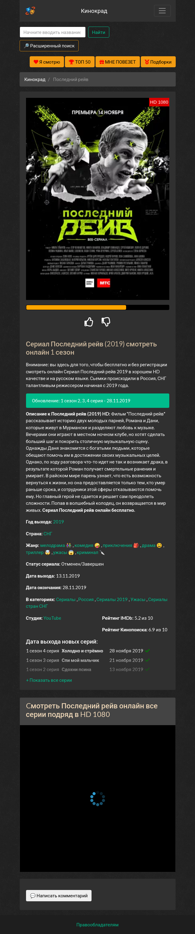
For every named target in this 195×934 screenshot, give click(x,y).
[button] (49, 680)
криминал (88, 552)
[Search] (53, 32)
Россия (86, 599)
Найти (98, 32)
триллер (35, 552)
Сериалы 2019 (112, 599)
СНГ (47, 533)
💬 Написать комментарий (59, 895)
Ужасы (138, 599)
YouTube (52, 618)
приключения (118, 545)
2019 (58, 521)
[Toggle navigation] (162, 11)
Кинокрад (94, 10)
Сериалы (66, 599)
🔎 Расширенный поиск (49, 45)
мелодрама (53, 545)
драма (149, 545)
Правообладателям (98, 924)
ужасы (60, 552)
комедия (84, 545)
